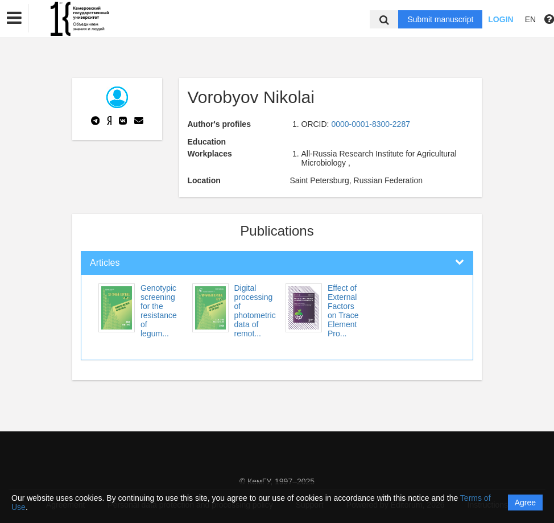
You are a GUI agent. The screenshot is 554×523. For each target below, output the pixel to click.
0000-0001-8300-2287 (370, 124)
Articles (104, 262)
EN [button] (530, 19)
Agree (525, 502)
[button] (14, 18)
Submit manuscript (440, 19)
